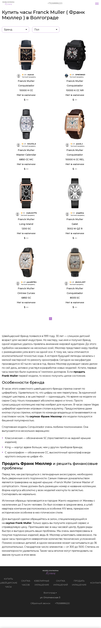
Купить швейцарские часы (9, 590)
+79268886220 (55, 3)
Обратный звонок (39, 610)
